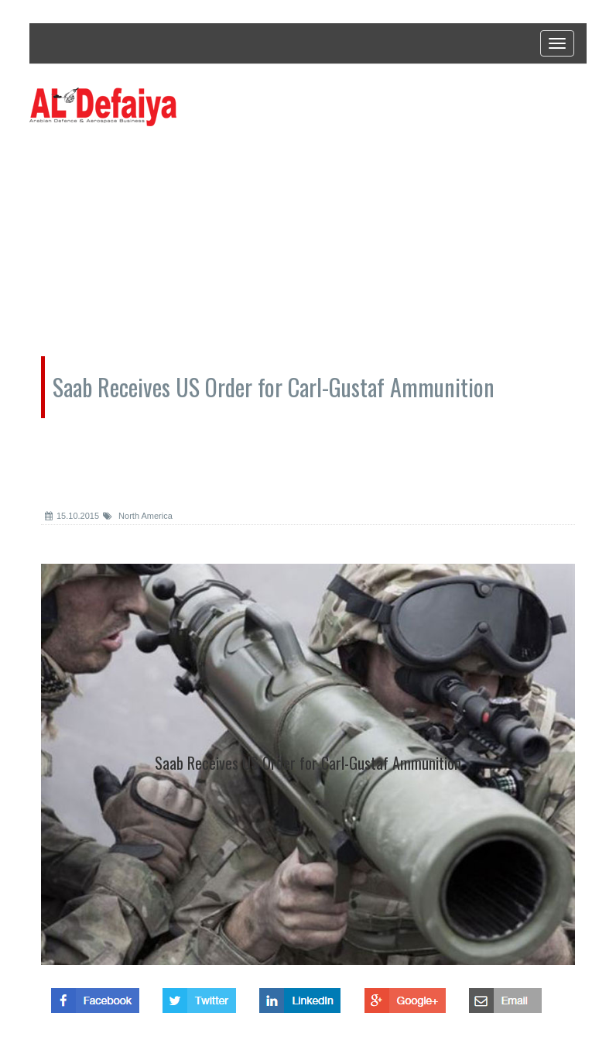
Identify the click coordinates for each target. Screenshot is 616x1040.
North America (138, 515)
